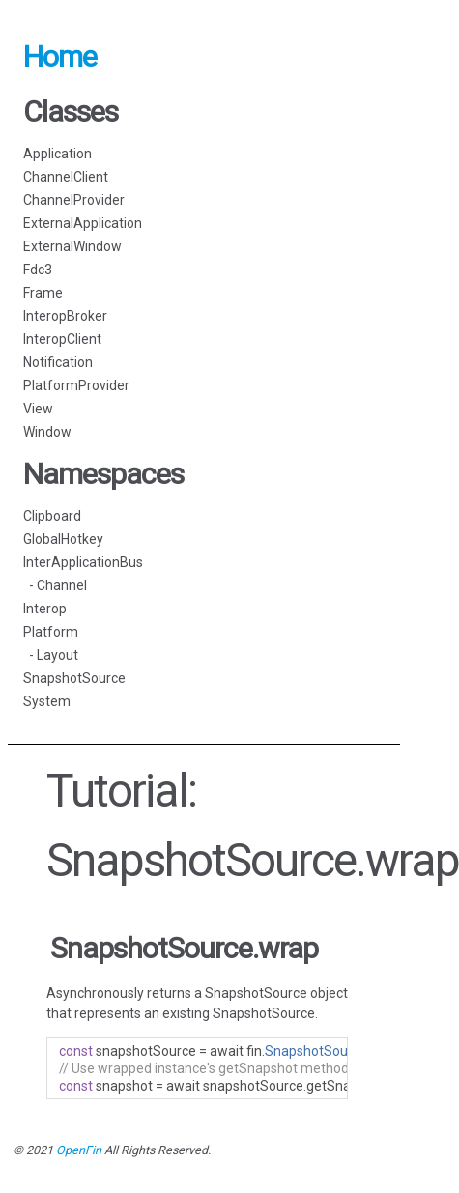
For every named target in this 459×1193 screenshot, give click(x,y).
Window (47, 432)
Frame (43, 292)
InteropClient (62, 339)
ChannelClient (65, 177)
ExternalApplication (82, 223)
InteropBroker (65, 316)
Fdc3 (37, 269)
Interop (45, 608)
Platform (50, 631)
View (38, 408)
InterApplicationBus (83, 562)
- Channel (55, 585)
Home (60, 56)
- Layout (50, 655)
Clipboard (52, 516)
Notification (58, 362)
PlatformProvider (76, 385)
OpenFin (78, 1150)
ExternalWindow (72, 246)
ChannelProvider (74, 200)
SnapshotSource (74, 678)
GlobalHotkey (63, 539)
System (47, 701)
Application (57, 153)
